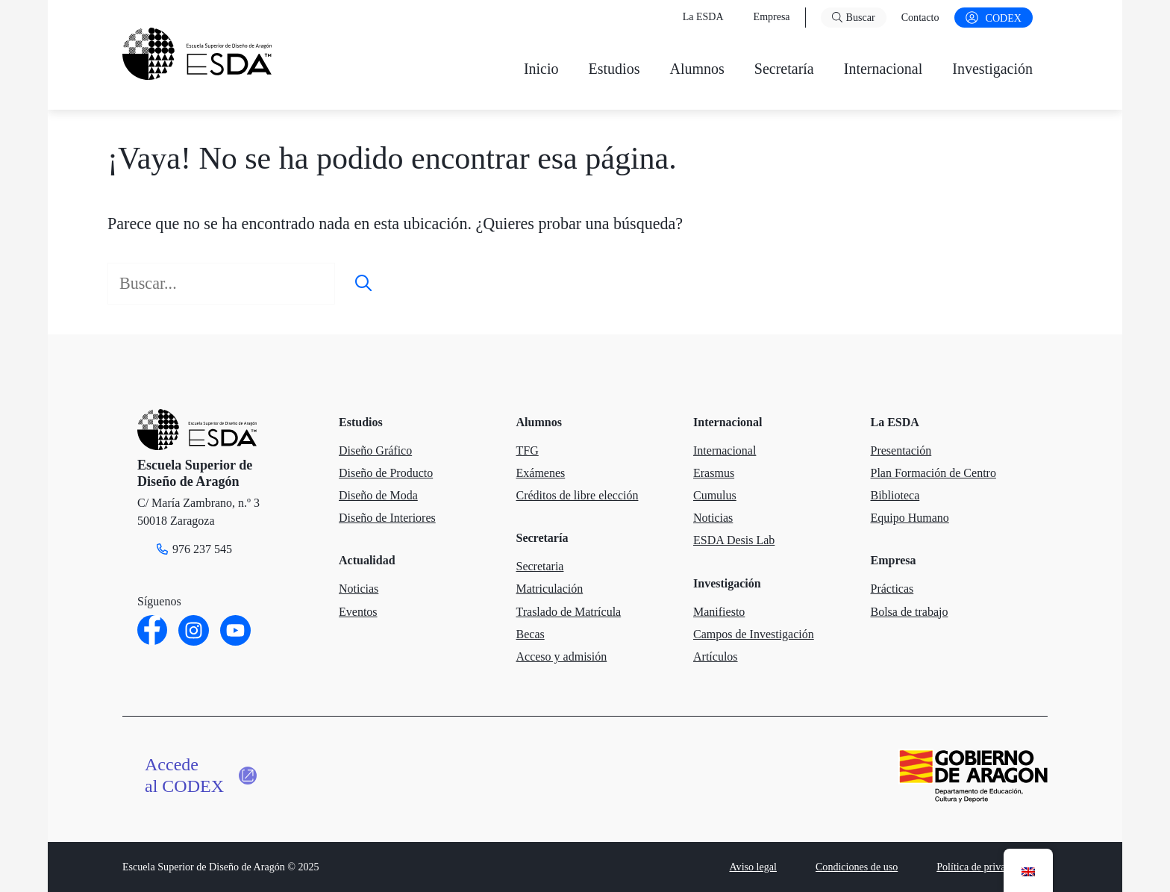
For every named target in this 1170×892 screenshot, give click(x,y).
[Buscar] (363, 283)
